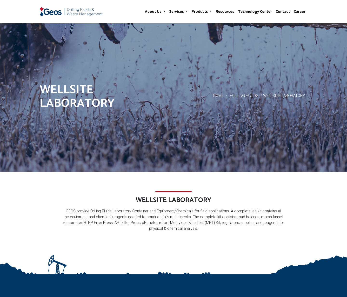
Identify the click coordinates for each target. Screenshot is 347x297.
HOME (218, 95)
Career (299, 11)
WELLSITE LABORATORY (284, 95)
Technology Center (255, 11)
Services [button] (177, 11)
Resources (225, 11)
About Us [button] (153, 11)
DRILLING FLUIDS (243, 95)
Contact (283, 11)
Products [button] (200, 11)
